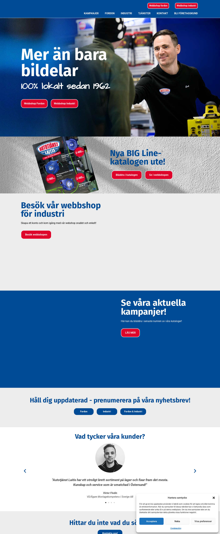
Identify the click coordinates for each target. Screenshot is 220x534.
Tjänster (144, 19)
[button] (213, 497)
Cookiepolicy (175, 528)
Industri (126, 19)
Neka (177, 521)
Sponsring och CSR (135, 502)
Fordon (110, 19)
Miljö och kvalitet (133, 497)
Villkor (128, 492)
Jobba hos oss (132, 506)
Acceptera (151, 521)
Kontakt (162, 19)
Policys (128, 488)
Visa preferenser (203, 521)
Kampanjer (91, 19)
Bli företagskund (186, 19)
